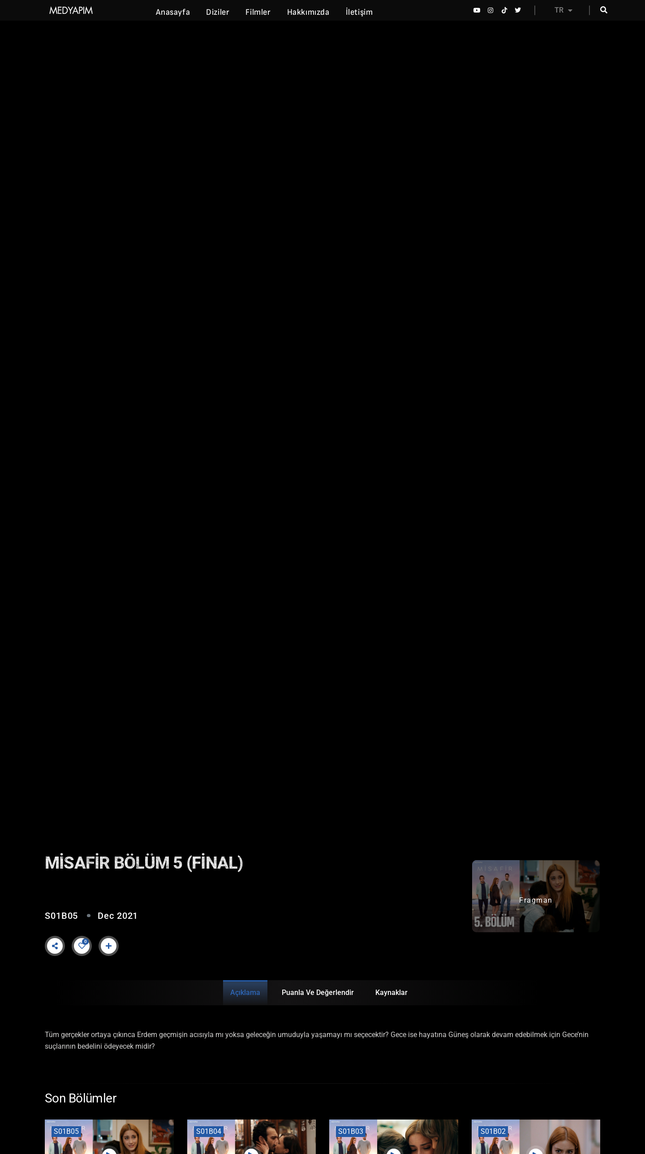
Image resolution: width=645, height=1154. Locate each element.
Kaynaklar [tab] (391, 992)
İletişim (359, 12)
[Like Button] (82, 945)
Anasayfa (173, 12)
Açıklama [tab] (245, 992)
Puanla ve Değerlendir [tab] (318, 992)
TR (563, 10)
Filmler (258, 12)
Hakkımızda (308, 12)
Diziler (217, 12)
